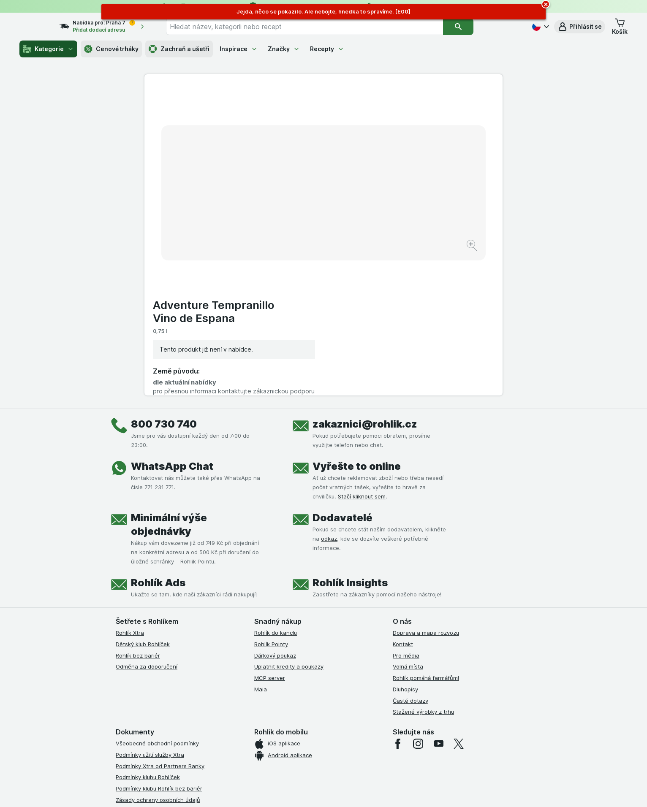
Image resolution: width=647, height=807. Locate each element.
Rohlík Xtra (130, 487)
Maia (260, 544)
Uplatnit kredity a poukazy (289, 521)
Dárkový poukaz (275, 510)
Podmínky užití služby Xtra (150, 609)
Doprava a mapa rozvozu (426, 487)
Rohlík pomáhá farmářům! (426, 532)
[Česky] (540, 26)
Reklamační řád (136, 677)
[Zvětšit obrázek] (294, 220)
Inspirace (239, 48)
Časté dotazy (410, 555)
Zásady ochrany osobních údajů (158, 654)
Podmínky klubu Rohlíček (148, 631)
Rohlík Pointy (271, 499)
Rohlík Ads (158, 437)
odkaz (329, 393)
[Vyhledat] (473, 26)
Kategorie (48, 49)
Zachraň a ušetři (179, 49)
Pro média (406, 510)
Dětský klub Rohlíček (143, 499)
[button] (579, 26)
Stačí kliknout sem (362, 351)
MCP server (269, 532)
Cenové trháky (111, 49)
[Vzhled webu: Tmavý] (364, 790)
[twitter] (459, 598)
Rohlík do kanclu (275, 487)
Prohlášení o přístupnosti (148, 699)
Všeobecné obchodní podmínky (157, 598)
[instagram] (418, 598)
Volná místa (408, 521)
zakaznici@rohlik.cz (365, 279)
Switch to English (336, 755)
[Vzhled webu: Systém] (284, 790)
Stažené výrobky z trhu (423, 566)
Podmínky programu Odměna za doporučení (173, 688)
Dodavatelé (342, 372)
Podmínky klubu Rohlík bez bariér (159, 643)
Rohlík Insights (350, 437)
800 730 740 (164, 279)
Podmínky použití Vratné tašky (156, 666)
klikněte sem (211, 734)
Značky (284, 48)
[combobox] (319, 26)
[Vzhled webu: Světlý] (324, 790)
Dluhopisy (405, 544)
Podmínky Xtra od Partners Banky (160, 620)
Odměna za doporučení (146, 521)
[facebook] (398, 598)
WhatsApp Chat (172, 321)
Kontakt (403, 499)
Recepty (327, 48)
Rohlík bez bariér (138, 510)
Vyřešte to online (357, 321)
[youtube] (438, 598)
